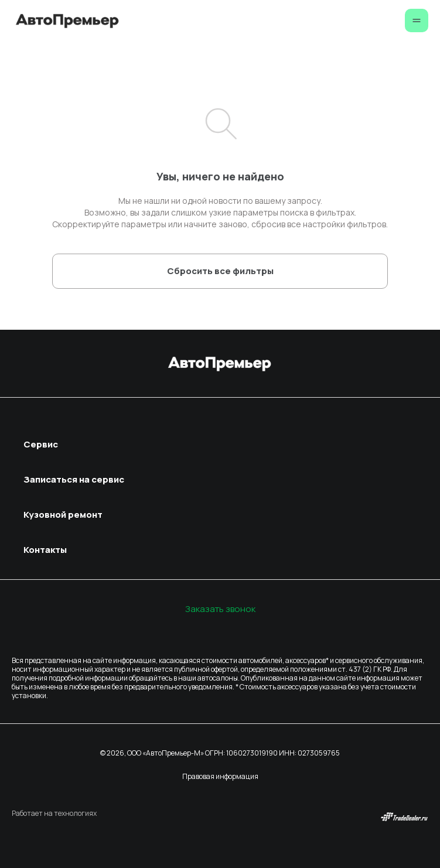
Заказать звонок (220, 609)
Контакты (45, 549)
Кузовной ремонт (63, 514)
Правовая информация (220, 776)
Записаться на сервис (73, 479)
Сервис (40, 444)
